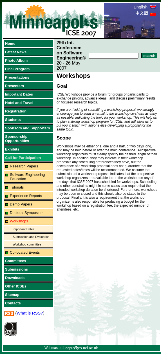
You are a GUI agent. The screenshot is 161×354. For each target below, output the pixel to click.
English (145, 7)
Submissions (16, 269)
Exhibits (12, 149)
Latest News (15, 52)
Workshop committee (27, 244)
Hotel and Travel (19, 103)
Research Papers (24, 166)
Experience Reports (26, 196)
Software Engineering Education (27, 176)
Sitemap (12, 295)
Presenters (14, 86)
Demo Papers (21, 204)
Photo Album (16, 60)
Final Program (17, 69)
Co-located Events (25, 252)
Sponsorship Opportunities (17, 138)
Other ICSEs (15, 286)
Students (13, 120)
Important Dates (19, 94)
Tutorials (17, 187)
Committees (15, 261)
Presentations (17, 77)
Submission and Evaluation (31, 236)
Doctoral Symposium (27, 213)
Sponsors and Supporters (27, 128)
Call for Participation (23, 158)
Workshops (19, 221)
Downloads (14, 278)
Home (10, 43)
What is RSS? (30, 313)
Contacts (13, 303)
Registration (15, 111)
